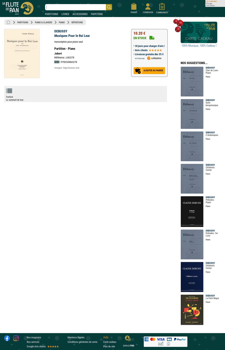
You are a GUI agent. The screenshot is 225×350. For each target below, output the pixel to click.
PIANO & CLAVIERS (43, 22)
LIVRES (65, 14)
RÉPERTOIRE (77, 22)
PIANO (62, 22)
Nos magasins (34, 337)
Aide (105, 337)
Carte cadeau (109, 341)
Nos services (33, 341)
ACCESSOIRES (80, 14)
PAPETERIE (97, 14)
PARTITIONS (51, 14)
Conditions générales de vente (85, 341)
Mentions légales (76, 337)
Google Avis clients (42, 346)
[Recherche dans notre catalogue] (78, 7)
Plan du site (109, 346)
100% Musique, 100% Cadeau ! (199, 45)
